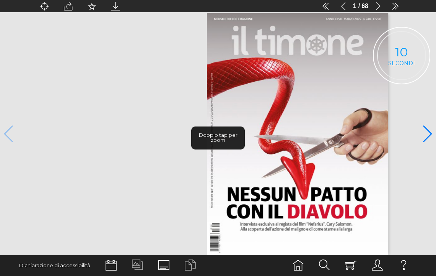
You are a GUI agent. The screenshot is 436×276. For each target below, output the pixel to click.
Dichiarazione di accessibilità (54, 265)
